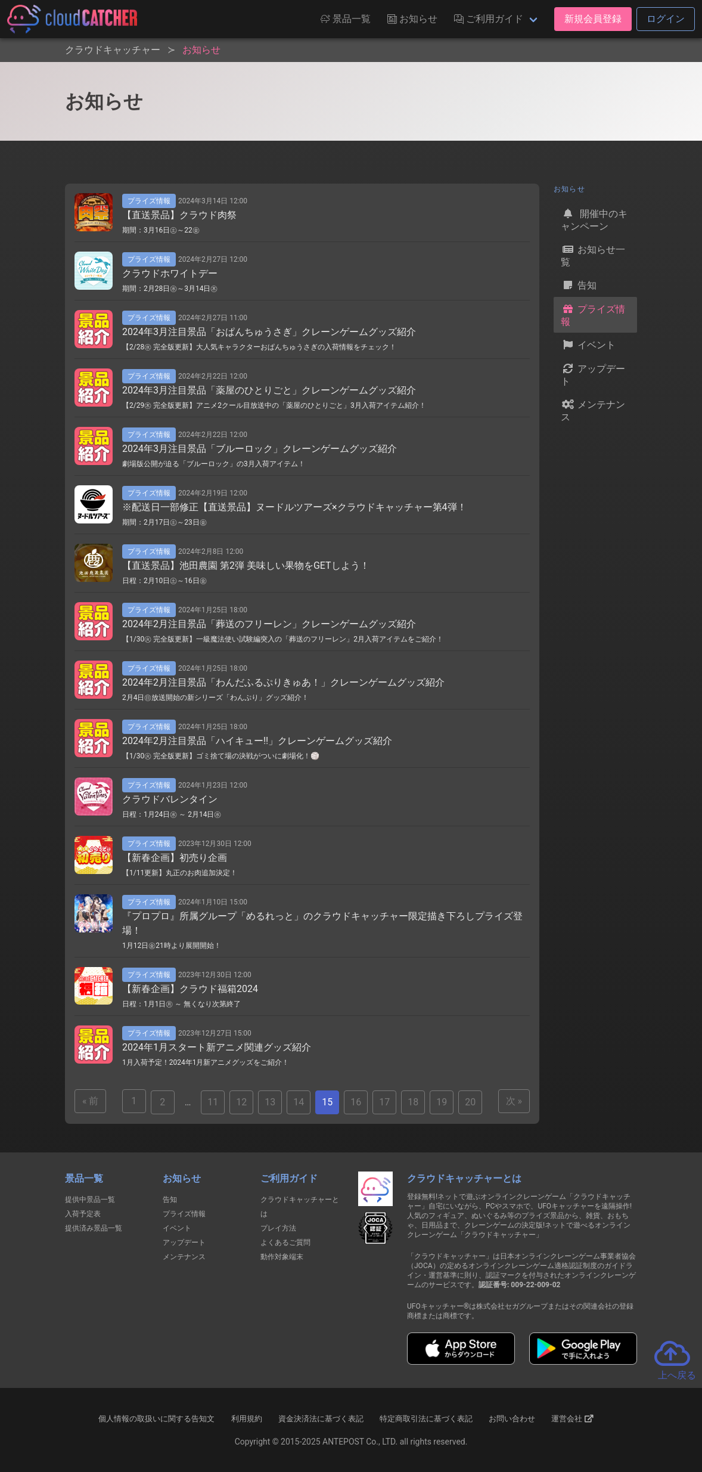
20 (470, 1102)
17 (384, 1102)
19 (441, 1102)
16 (355, 1102)
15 (327, 1102)
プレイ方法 (278, 1228)
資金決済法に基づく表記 (321, 1418)
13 (270, 1102)
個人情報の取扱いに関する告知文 (156, 1418)
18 (413, 1102)
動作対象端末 (281, 1257)
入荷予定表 (83, 1214)
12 (241, 1102)
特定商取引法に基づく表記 (426, 1418)
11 (212, 1102)
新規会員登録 (593, 18)
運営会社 (572, 1419)
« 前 (90, 1101)
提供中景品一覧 (90, 1199)
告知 (579, 285)
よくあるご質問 (285, 1242)
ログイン (666, 18)
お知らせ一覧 (593, 255)
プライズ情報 (593, 314)
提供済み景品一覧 (93, 1228)
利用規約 (246, 1418)
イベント (588, 344)
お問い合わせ (512, 1418)
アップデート (593, 374)
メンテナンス (593, 410)
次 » (514, 1101)
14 (298, 1102)
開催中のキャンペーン (594, 219)
